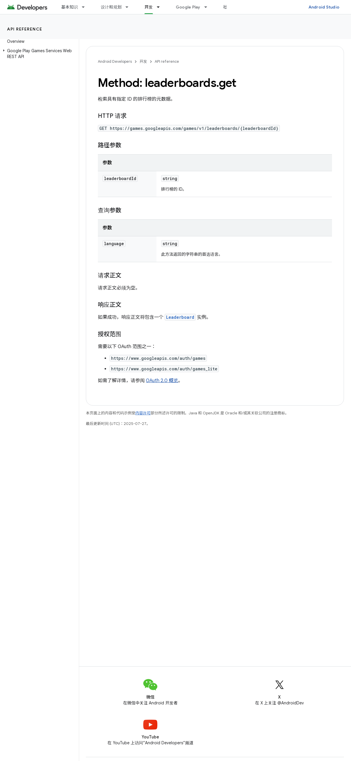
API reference (24, 29)
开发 (143, 61)
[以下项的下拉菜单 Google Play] (208, 7)
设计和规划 (111, 7)
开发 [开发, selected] (148, 7)
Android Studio (324, 7)
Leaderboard (180, 317)
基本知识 (69, 7)
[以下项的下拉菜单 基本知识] (86, 7)
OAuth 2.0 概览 (162, 381)
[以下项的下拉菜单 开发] (161, 7)
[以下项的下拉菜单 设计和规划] (129, 7)
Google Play (188, 7)
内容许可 (143, 413)
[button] (38, 53)
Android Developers (115, 61)
